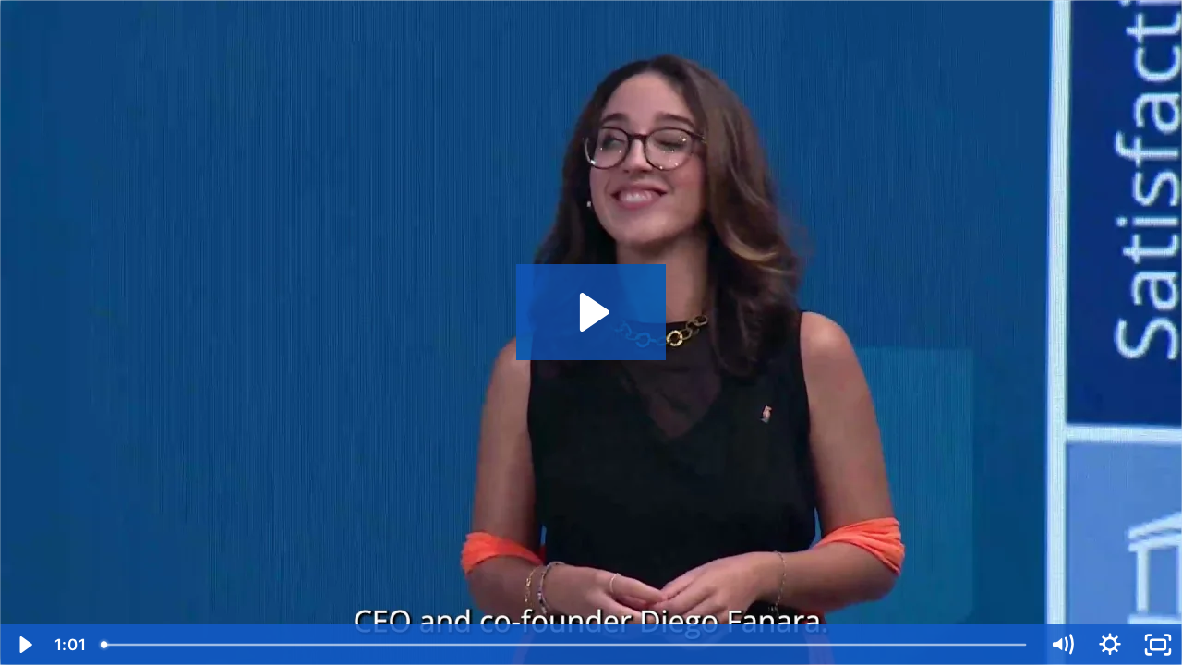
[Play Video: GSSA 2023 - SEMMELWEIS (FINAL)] (591, 312)
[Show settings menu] (1110, 644)
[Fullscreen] (1158, 644)
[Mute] (1062, 644)
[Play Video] (24, 644)
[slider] (565, 644)
